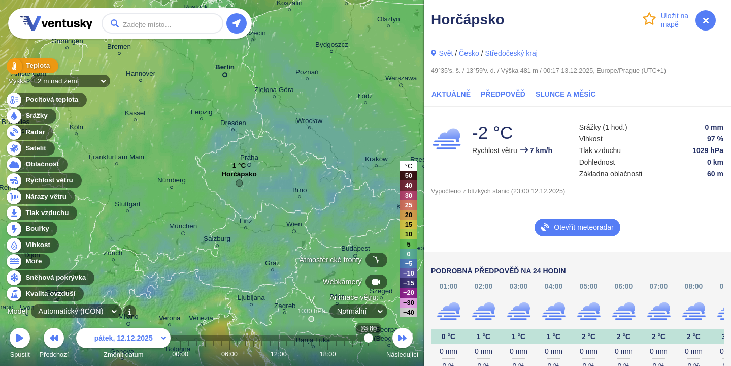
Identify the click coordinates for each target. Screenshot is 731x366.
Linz (246, 222)
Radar (29, 132)
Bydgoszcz (331, 46)
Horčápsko (238, 176)
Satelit (30, 148)
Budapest (355, 250)
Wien (294, 225)
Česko (469, 53)
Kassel (135, 114)
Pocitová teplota (46, 100)
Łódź (365, 97)
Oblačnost (36, 164)
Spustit (20, 344)
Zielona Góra (274, 91)
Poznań (307, 73)
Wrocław (309, 122)
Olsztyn (388, 20)
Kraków (376, 160)
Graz (272, 264)
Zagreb (285, 307)
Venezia (201, 319)
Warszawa (401, 79)
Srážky (31, 116)
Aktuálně (451, 94)
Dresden (233, 124)
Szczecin (252, 34)
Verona (170, 319)
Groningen (67, 42)
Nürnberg (171, 181)
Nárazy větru (40, 197)
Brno (299, 191)
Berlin (225, 69)
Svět (446, 53)
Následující (402, 344)
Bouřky (31, 229)
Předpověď (503, 94)
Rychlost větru (43, 180)
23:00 (368, 354)
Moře (28, 261)
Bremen (119, 48)
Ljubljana (251, 299)
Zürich (113, 254)
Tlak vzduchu (41, 213)
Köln (76, 128)
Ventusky (54, 23)
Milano (128, 318)
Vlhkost (32, 245)
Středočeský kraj (511, 53)
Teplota (31, 65)
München (183, 227)
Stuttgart (128, 205)
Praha (249, 159)
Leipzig (202, 113)
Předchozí (54, 344)
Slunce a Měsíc (566, 94)
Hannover (140, 75)
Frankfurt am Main (116, 158)
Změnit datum (123, 344)
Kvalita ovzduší (44, 294)
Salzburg (217, 240)
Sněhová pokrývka (50, 277)
